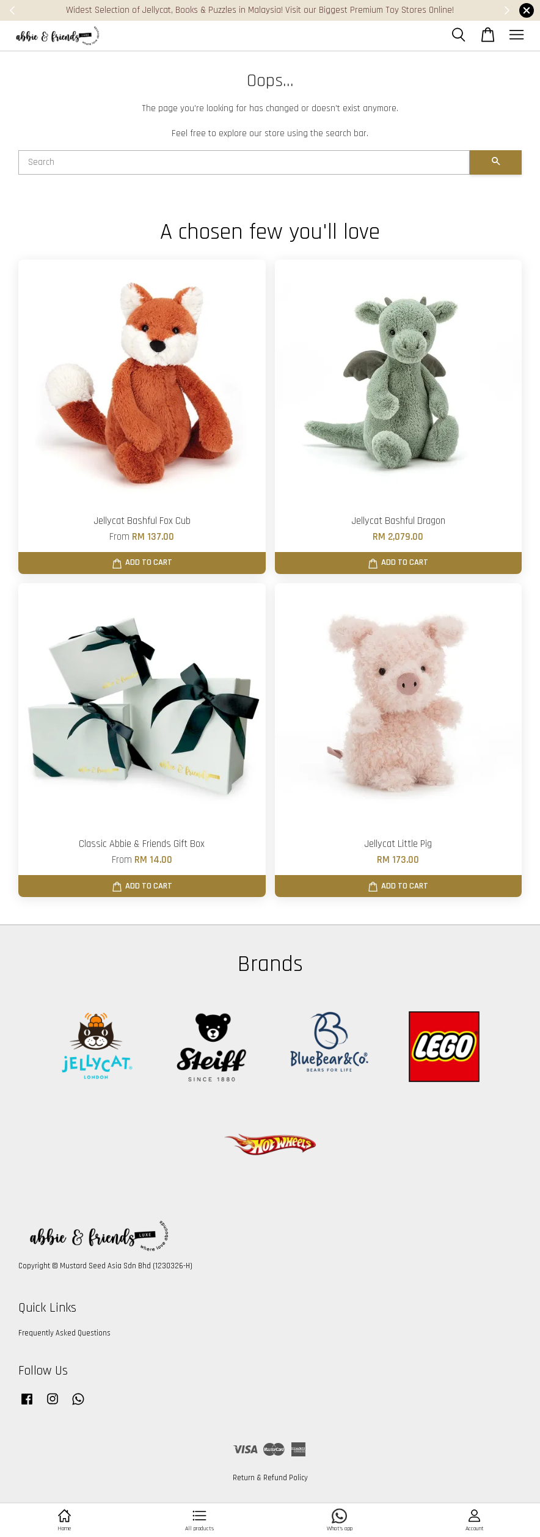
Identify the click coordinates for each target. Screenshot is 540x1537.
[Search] (244, 162)
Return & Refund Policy (270, 1478)
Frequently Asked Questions (64, 1333)
